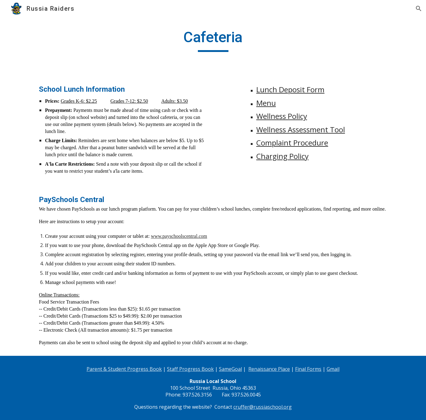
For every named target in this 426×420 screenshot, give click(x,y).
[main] (212, 40)
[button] (418, 8)
